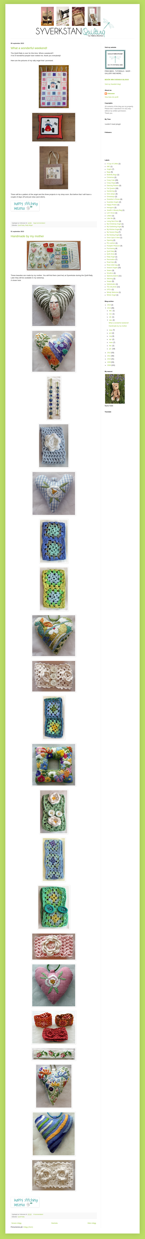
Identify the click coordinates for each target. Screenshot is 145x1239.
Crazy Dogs (111, 183)
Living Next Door (113, 221)
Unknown (111, 94)
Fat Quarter (111, 188)
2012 (109, 353)
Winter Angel (111, 295)
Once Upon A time (113, 238)
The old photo (112, 287)
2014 (109, 305)
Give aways (111, 194)
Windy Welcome (112, 292)
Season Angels (112, 268)
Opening (110, 240)
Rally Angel (28, 225)
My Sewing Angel (113, 235)
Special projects (112, 276)
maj (110, 336)
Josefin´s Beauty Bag (114, 210)
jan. (110, 349)
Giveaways (111, 197)
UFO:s (109, 289)
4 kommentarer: (38, 1214)
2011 (109, 356)
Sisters (109, 270)
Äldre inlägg (92, 1223)
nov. (111, 314)
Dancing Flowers (113, 186)
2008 (109, 365)
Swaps (109, 281)
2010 (109, 359)
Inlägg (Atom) (28, 1227)
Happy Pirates (112, 205)
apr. (110, 339)
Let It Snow (111, 213)
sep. (111, 320)
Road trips (110, 262)
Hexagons (110, 208)
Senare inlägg (16, 1223)
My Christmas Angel (114, 224)
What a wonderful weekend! (29, 48)
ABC (108, 166)
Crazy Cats (111, 180)
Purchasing (111, 248)
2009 (109, 362)
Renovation (111, 259)
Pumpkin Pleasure (113, 246)
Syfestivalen (111, 284)
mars (111, 342)
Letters (109, 216)
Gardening (110, 191)
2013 (109, 308)
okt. (110, 317)
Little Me (110, 218)
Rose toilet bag (112, 265)
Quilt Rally (21, 225)
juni (110, 333)
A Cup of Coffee (112, 164)
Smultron (110, 273)
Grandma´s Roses (113, 199)
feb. (110, 346)
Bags (108, 172)
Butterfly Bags (112, 175)
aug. (111, 330)
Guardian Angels (113, 202)
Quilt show (110, 254)
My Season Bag (112, 232)
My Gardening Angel (114, 227)
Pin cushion (111, 243)
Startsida (54, 1223)
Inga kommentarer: (39, 223)
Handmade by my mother (27, 236)
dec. (111, 311)
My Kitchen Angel (113, 229)
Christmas (110, 177)
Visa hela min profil (111, 97)
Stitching (110, 279)
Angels (109, 169)
